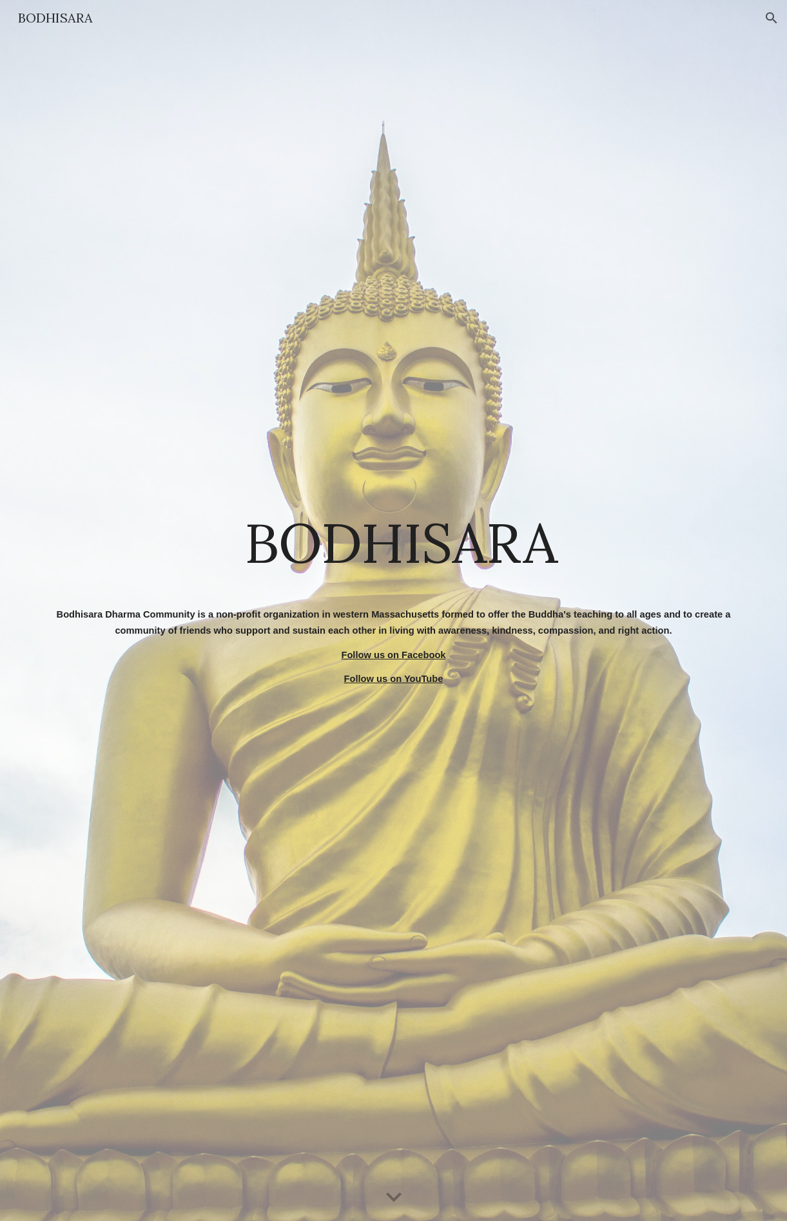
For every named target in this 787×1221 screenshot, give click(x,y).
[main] (393, 542)
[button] (771, 18)
